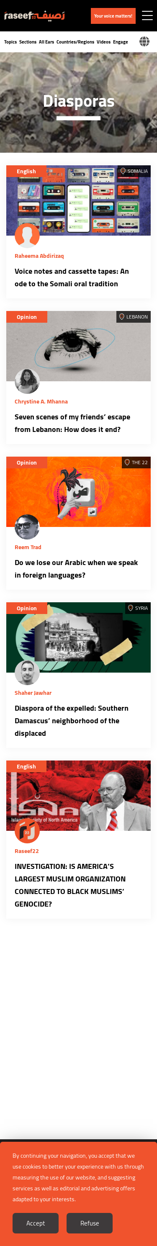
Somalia (138, 171)
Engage (120, 42)
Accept (35, 1223)
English (26, 171)
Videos (104, 42)
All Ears (46, 42)
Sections (27, 42)
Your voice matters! (113, 16)
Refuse (89, 1223)
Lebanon (137, 316)
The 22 (140, 462)
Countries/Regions (75, 42)
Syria (141, 608)
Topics (10, 42)
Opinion (27, 316)
